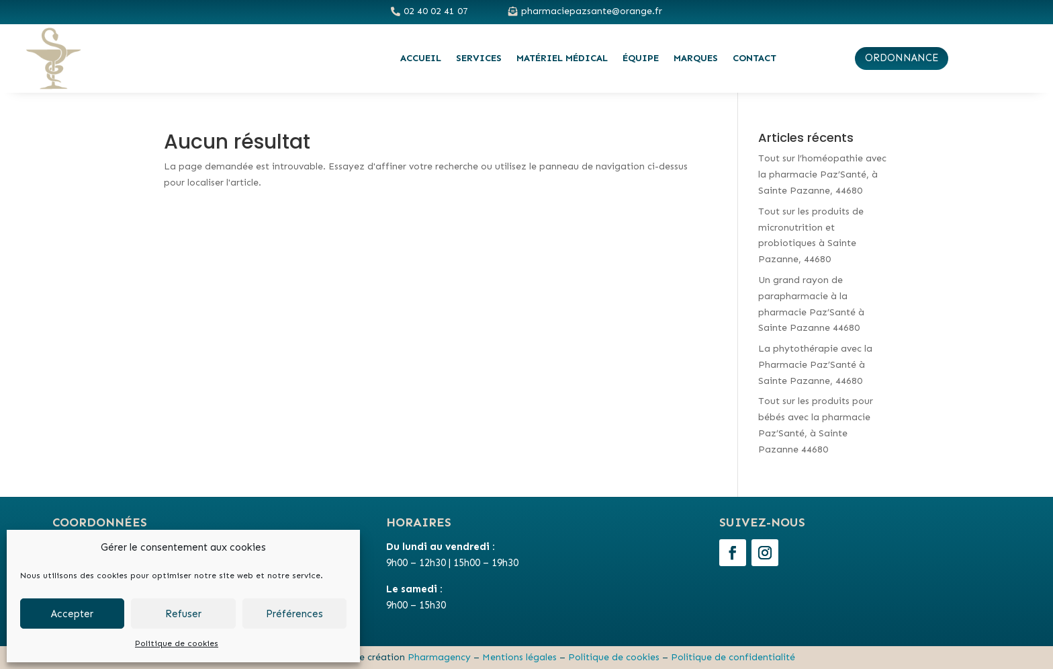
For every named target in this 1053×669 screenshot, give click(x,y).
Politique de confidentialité (733, 657)
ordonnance (901, 58)
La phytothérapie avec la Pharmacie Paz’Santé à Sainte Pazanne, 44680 (815, 365)
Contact (754, 58)
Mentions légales (519, 657)
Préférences (294, 614)
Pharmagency (439, 657)
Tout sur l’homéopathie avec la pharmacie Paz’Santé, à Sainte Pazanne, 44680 (822, 174)
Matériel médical (562, 58)
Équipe (641, 58)
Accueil (420, 58)
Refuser (183, 614)
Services (479, 58)
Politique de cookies (176, 643)
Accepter (72, 614)
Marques (696, 58)
